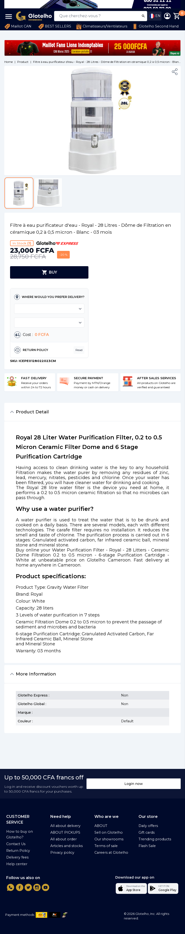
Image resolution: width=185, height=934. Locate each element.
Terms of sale (106, 846)
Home (8, 62)
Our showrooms (108, 839)
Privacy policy (62, 852)
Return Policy (18, 850)
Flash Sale (147, 846)
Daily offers (148, 826)
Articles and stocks (66, 846)
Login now (133, 784)
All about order (63, 839)
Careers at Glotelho (111, 852)
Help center (16, 864)
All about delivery (65, 826)
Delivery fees (17, 857)
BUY (49, 272)
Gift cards (147, 832)
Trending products (155, 839)
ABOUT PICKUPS (65, 832)
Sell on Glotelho (108, 832)
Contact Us (15, 844)
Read (78, 350)
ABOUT (100, 826)
